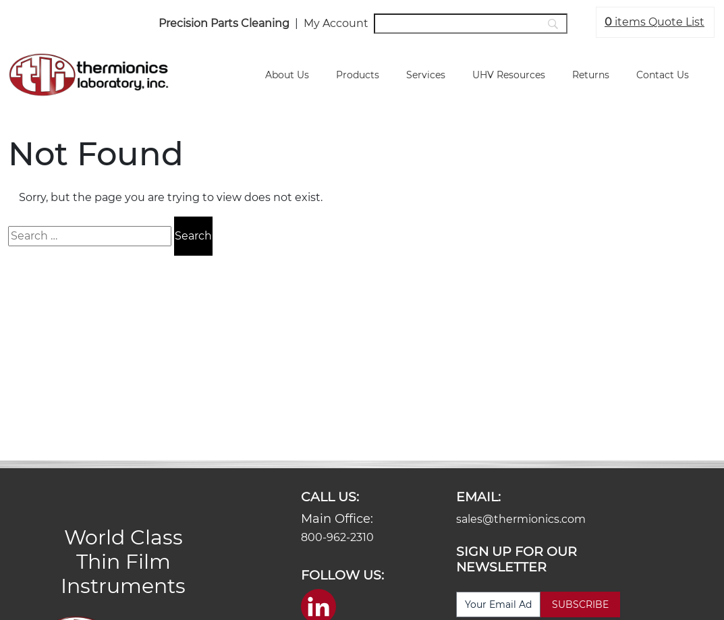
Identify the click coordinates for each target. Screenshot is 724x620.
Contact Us (662, 75)
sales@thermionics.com (521, 519)
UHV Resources (508, 75)
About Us (287, 75)
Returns (590, 75)
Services (425, 75)
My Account (336, 23)
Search (193, 235)
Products (357, 75)
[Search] (470, 23)
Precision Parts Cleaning (224, 23)
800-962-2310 (337, 537)
